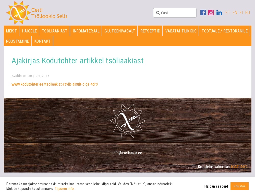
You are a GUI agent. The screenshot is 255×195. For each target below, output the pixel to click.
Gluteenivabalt (120, 31)
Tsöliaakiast (55, 31)
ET (228, 12)
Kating (239, 166)
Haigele (29, 31)
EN (235, 12)
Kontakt (42, 41)
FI (241, 12)
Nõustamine (17, 41)
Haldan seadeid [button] (216, 186)
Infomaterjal (86, 31)
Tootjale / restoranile (225, 31)
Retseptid (150, 31)
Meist (11, 31)
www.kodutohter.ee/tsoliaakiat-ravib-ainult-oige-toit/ (55, 84)
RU (247, 12)
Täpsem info (64, 188)
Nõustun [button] (240, 186)
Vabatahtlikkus (181, 31)
